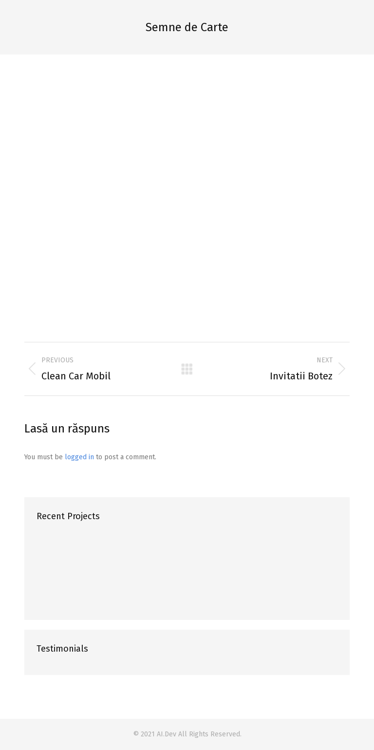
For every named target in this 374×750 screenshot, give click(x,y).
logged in (79, 457)
